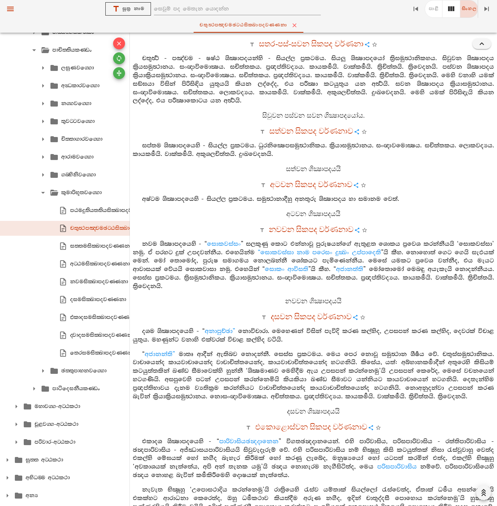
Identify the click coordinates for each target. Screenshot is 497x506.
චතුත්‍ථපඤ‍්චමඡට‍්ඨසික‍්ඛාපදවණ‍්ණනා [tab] (250, 25)
